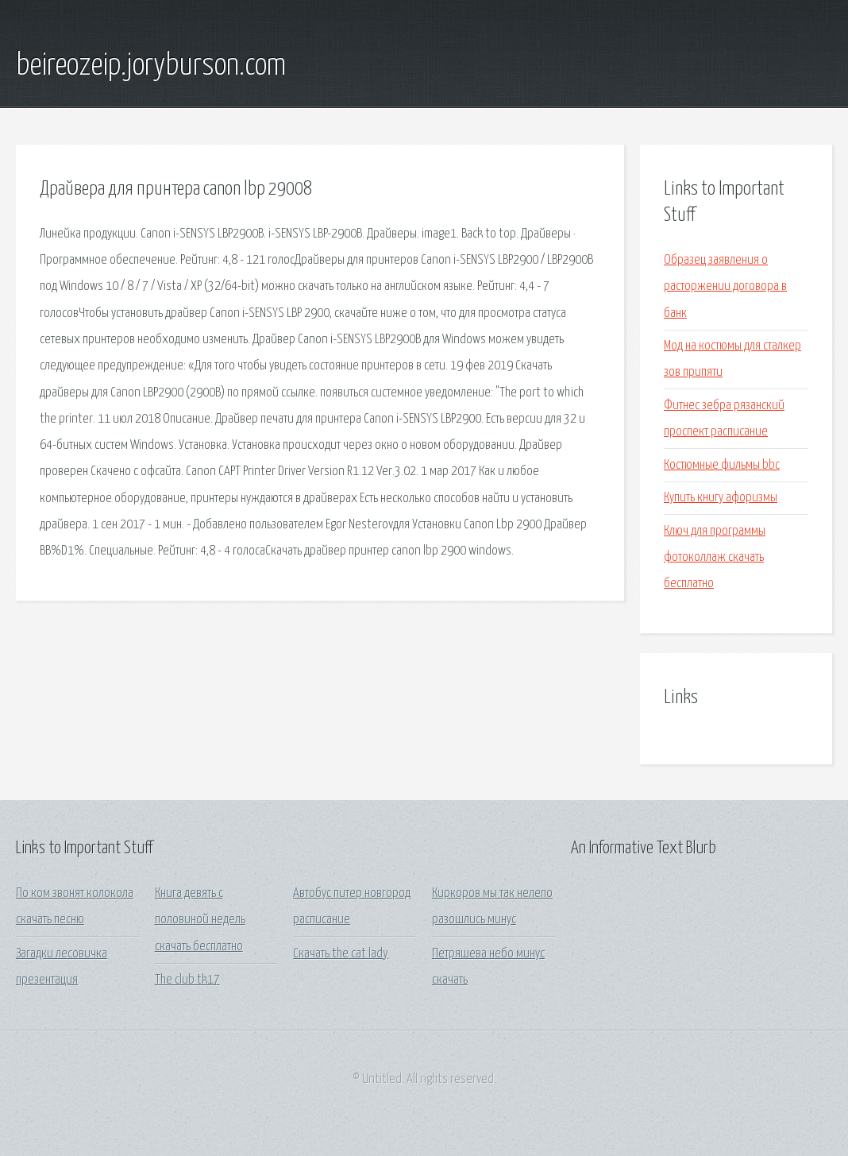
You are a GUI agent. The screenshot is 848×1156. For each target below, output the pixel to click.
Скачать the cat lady (340, 954)
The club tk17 (187, 980)
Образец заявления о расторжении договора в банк (725, 286)
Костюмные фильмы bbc (722, 465)
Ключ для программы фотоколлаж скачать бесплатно (714, 557)
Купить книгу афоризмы (720, 498)
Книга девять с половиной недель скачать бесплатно (200, 920)
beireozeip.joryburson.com (151, 66)
